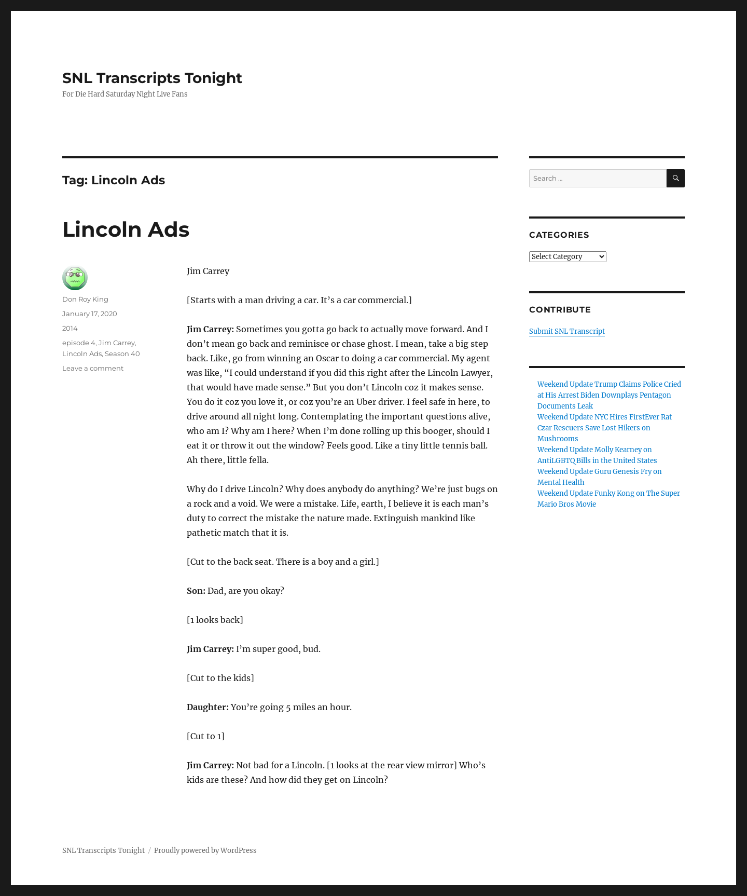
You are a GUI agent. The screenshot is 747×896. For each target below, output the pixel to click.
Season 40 (122, 353)
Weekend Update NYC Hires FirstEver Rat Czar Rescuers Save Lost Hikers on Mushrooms (604, 428)
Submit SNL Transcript (567, 331)
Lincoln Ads (125, 229)
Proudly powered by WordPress (205, 850)
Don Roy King (85, 299)
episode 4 (78, 342)
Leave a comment (92, 368)
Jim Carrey (117, 342)
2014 (70, 328)
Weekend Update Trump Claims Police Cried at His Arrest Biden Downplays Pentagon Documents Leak (609, 395)
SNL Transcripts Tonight (152, 78)
